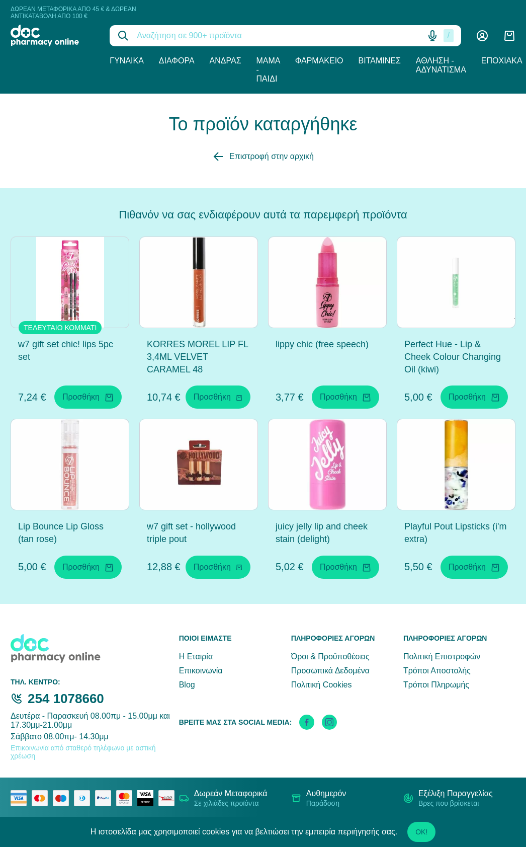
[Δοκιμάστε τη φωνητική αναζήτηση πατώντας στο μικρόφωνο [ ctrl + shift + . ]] (432, 36)
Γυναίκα (127, 60)
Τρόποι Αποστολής (437, 670)
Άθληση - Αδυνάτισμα (441, 65)
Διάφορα (177, 60)
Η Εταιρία (196, 656)
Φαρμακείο (319, 60)
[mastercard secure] (126, 798)
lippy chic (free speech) (322, 344)
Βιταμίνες (380, 60)
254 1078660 (66, 698)
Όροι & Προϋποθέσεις (330, 656)
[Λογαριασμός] (482, 36)
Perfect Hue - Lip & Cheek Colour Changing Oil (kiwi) (452, 356)
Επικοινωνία (201, 670)
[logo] (53, 35)
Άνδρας (225, 60)
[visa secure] (147, 798)
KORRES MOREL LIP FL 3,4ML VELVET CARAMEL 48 (197, 356)
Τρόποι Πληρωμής (436, 684)
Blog (187, 684)
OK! (421, 832)
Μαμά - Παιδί (268, 69)
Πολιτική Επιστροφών (441, 656)
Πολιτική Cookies (321, 684)
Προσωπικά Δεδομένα (330, 670)
